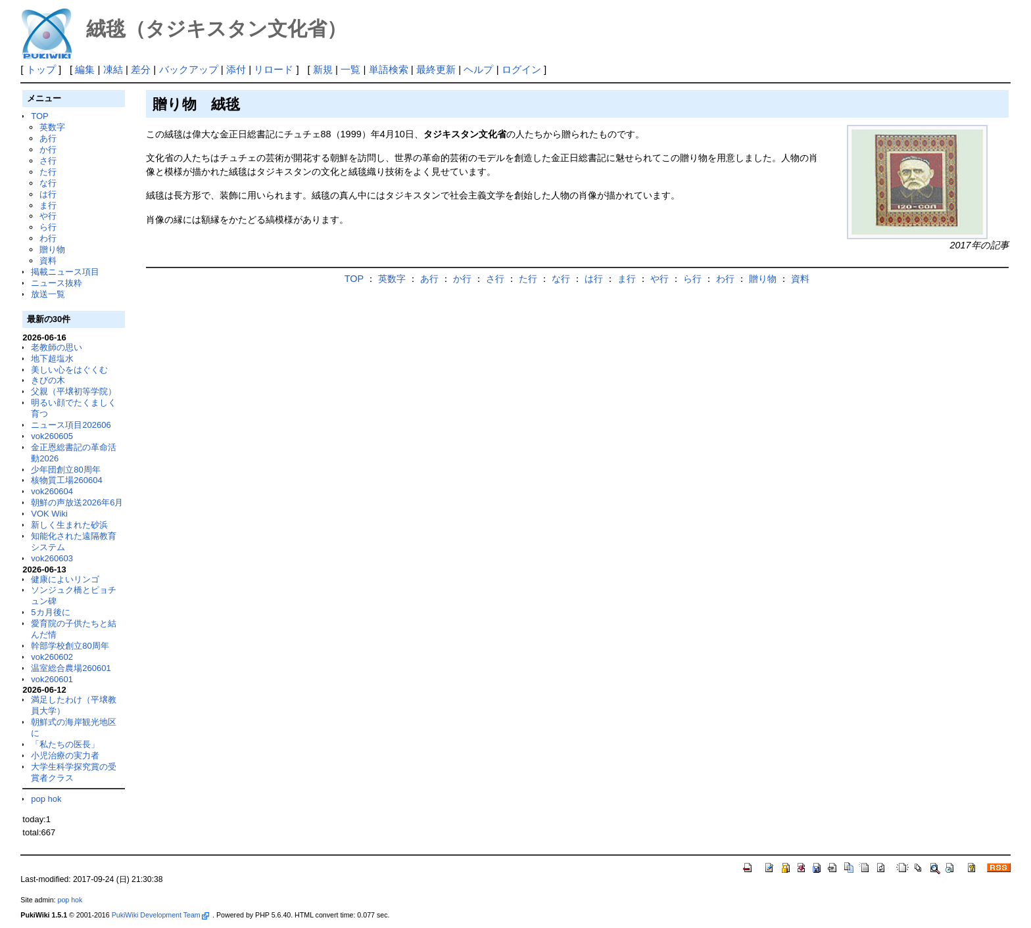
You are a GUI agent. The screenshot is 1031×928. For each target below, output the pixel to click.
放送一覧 (48, 294)
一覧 (350, 69)
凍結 (113, 69)
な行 (48, 183)
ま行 (48, 205)
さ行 (48, 161)
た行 (48, 172)
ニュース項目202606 (70, 425)
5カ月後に (50, 612)
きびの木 (48, 380)
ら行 (48, 227)
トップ (41, 69)
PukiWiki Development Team (160, 915)
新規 (323, 69)
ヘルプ (478, 69)
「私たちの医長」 (65, 744)
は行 (48, 194)
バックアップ (188, 69)
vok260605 (52, 436)
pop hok (46, 799)
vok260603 (52, 558)
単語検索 (388, 69)
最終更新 (436, 69)
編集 (85, 69)
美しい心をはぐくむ (69, 370)
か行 (48, 149)
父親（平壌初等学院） (73, 391)
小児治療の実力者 (65, 755)
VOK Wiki (49, 514)
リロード (273, 69)
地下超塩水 (52, 358)
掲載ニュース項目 (65, 272)
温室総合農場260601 (70, 668)
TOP (39, 116)
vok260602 (52, 657)
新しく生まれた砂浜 (69, 525)
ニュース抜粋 (56, 283)
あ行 (48, 138)
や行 (48, 216)
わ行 (48, 238)
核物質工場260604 (66, 480)
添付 (236, 69)
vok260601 (52, 679)
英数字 (52, 127)
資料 (48, 261)
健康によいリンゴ (65, 579)
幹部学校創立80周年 (69, 646)
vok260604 (52, 491)
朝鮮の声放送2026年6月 (77, 502)
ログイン (521, 69)
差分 (141, 69)
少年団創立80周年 (65, 470)
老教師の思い (56, 347)
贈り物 (52, 249)
